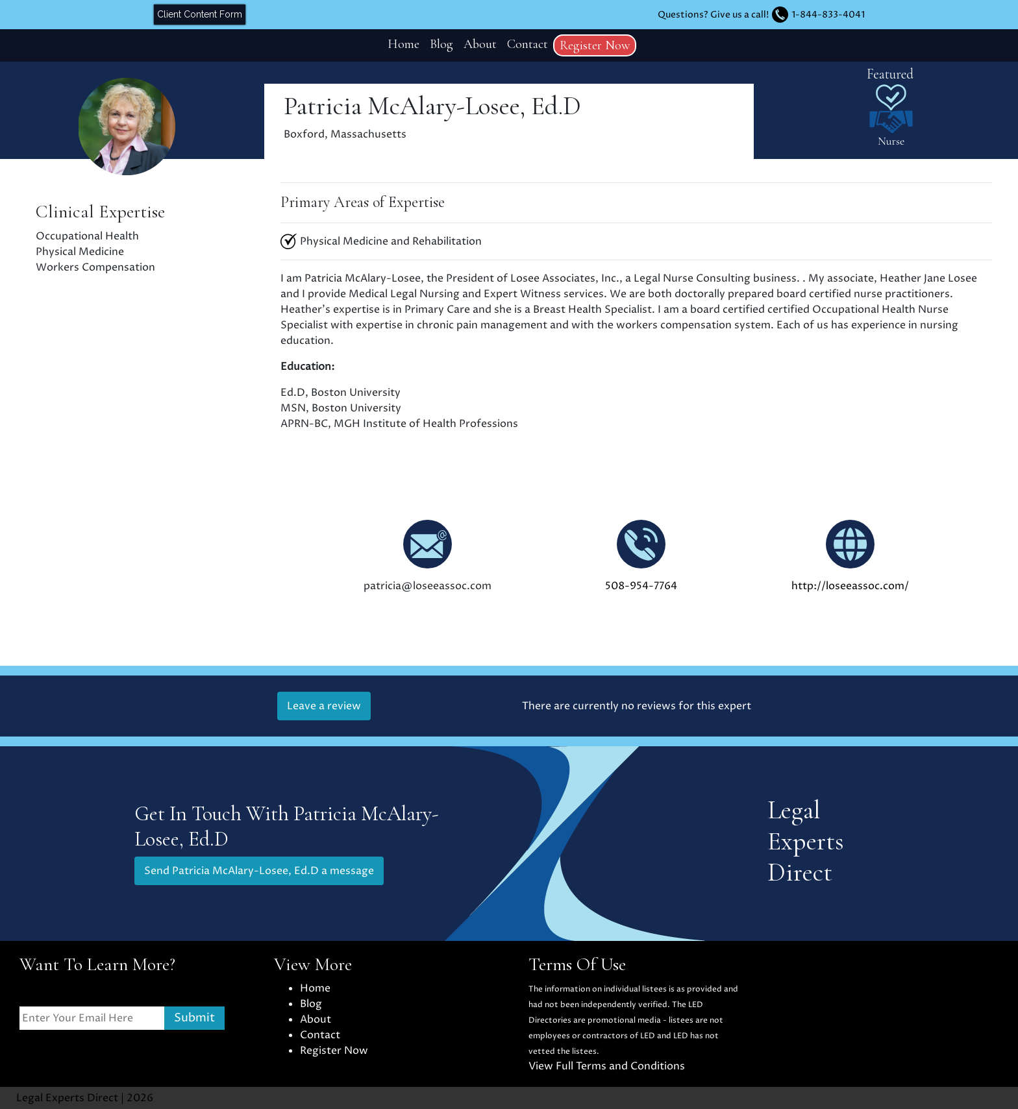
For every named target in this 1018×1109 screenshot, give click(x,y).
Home (403, 44)
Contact (527, 44)
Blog (441, 44)
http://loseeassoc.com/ (850, 586)
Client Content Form (199, 14)
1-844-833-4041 (828, 14)
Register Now (595, 45)
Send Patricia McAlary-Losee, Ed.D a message (259, 871)
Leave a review (324, 706)
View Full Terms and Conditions (606, 1066)
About (480, 44)
